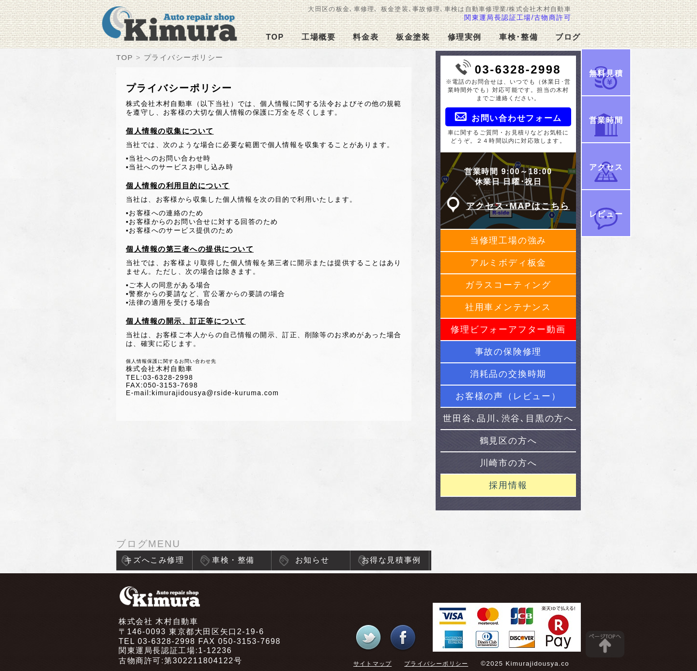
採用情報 (508, 485)
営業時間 (606, 120)
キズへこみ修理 (154, 560)
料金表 (366, 37)
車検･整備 (518, 37)
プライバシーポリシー (436, 663)
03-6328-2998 (518, 69)
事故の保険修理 (508, 352)
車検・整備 (233, 560)
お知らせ (312, 560)
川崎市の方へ (508, 463)
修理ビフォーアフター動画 (508, 329)
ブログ (568, 37)
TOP (275, 37)
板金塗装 (413, 37)
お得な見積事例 (391, 560)
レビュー (606, 214)
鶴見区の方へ (508, 441)
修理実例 (465, 37)
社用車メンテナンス (508, 307)
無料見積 (606, 73)
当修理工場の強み (508, 240)
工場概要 (318, 37)
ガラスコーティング (508, 285)
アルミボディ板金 (508, 263)
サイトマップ (372, 663)
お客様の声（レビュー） (508, 396)
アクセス (606, 167)
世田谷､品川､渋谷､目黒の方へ (508, 418)
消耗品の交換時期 (508, 374)
